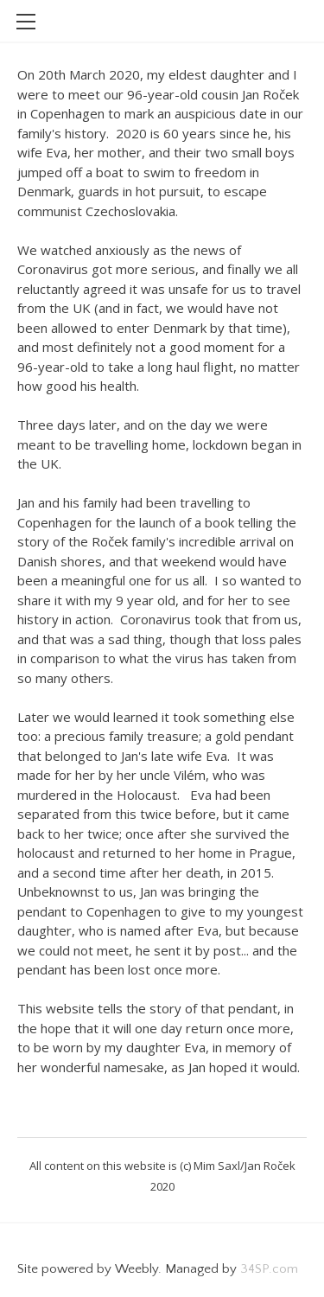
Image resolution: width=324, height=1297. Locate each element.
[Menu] (26, 21)
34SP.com (269, 1269)
